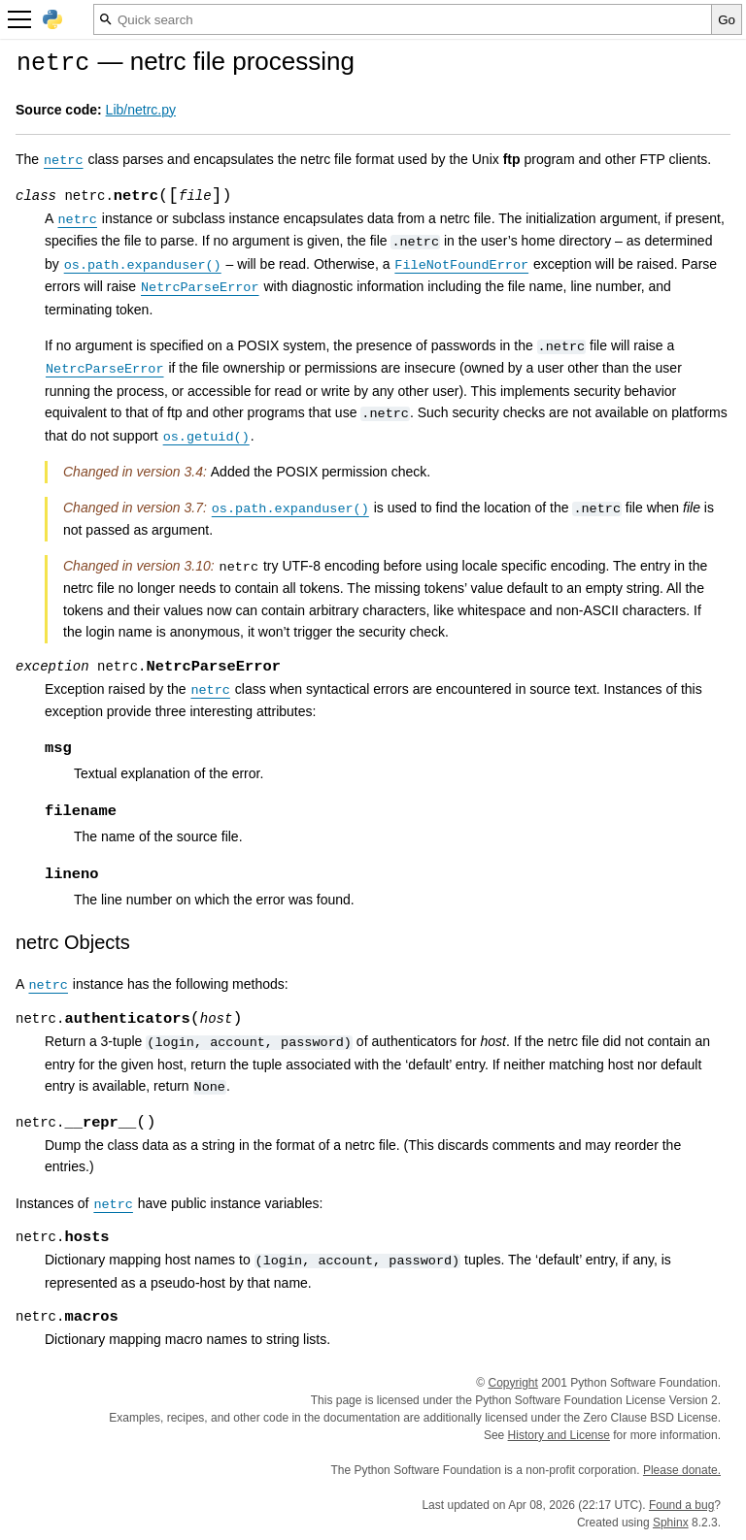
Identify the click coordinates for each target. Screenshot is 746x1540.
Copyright (513, 1383)
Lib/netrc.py (141, 109)
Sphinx (671, 1522)
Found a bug (681, 1505)
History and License (559, 1435)
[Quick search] (402, 19)
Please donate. (682, 1470)
